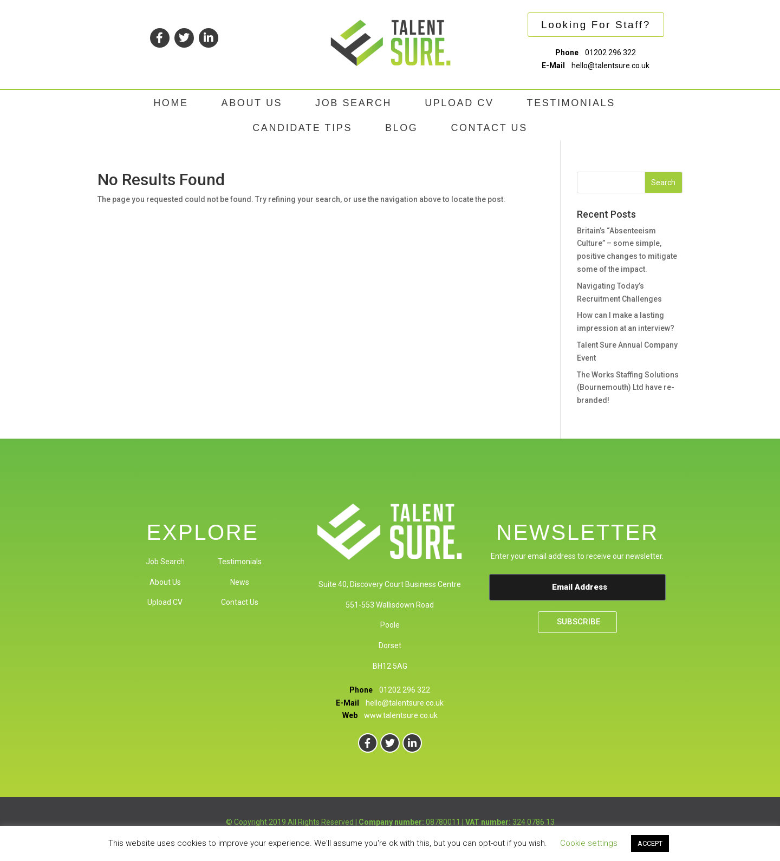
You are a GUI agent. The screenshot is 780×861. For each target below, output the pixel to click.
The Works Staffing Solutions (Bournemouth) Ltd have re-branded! (628, 387)
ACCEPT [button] (650, 843)
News (239, 582)
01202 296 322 (610, 52)
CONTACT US (489, 127)
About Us (165, 582)
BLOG (401, 127)
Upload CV (165, 602)
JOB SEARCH (353, 102)
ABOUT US (252, 102)
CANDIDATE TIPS (302, 127)
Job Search (165, 561)
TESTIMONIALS (571, 102)
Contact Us (239, 602)
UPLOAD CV (459, 102)
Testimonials (240, 561)
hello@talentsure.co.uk (610, 65)
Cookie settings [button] (589, 843)
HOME (170, 102)
